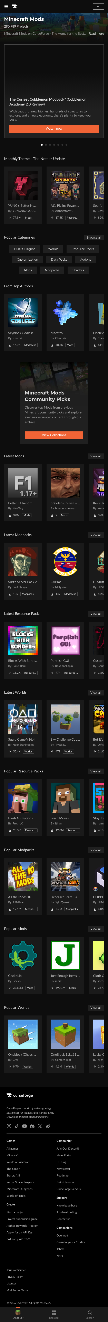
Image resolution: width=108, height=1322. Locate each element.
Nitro (60, 1255)
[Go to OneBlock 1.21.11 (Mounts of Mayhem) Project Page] (65, 1044)
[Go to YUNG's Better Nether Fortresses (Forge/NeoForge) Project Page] (23, 195)
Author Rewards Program (22, 1225)
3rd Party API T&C (18, 1239)
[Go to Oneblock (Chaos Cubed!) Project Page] (23, 1044)
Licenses (12, 1283)
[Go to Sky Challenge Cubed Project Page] (65, 729)
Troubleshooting (67, 1212)
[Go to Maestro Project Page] (65, 322)
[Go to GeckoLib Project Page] (23, 965)
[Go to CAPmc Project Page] (65, 571)
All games (12, 1148)
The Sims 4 (13, 1169)
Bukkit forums (65, 1182)
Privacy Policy (15, 1277)
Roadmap (63, 1175)
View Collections (54, 435)
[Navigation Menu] (6, 6)
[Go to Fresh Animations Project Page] (23, 807)
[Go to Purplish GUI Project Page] (65, 650)
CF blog (61, 1162)
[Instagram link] (9, 1126)
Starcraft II (13, 1175)
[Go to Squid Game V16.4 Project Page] (23, 729)
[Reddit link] (47, 1126)
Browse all (94, 237)
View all (95, 456)
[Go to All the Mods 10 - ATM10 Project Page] (23, 886)
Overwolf (62, 1235)
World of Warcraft (18, 1162)
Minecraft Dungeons (19, 1189)
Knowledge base (67, 1205)
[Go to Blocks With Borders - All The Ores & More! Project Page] (23, 650)
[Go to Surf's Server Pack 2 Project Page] (23, 571)
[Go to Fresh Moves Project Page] (65, 807)
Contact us (63, 1219)
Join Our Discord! (68, 1148)
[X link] (40, 1126)
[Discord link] (32, 1126)
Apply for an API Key (19, 1232)
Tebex (60, 1249)
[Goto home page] (14, 6)
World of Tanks (16, 1195)
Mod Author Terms (17, 1290)
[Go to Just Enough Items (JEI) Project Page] (65, 965)
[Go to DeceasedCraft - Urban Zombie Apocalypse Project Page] (65, 886)
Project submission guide (22, 1219)
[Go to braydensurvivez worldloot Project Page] (65, 492)
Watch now (54, 128)
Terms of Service (16, 1270)
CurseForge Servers (69, 1189)
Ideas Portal (64, 1155)
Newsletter (63, 1169)
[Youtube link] (24, 1126)
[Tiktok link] (16, 1126)
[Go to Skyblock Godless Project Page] (23, 322)
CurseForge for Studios (71, 1242)
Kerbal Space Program (20, 1182)
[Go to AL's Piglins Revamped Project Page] (65, 195)
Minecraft (13, 1155)
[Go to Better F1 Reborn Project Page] (23, 492)
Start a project (15, 1212)
